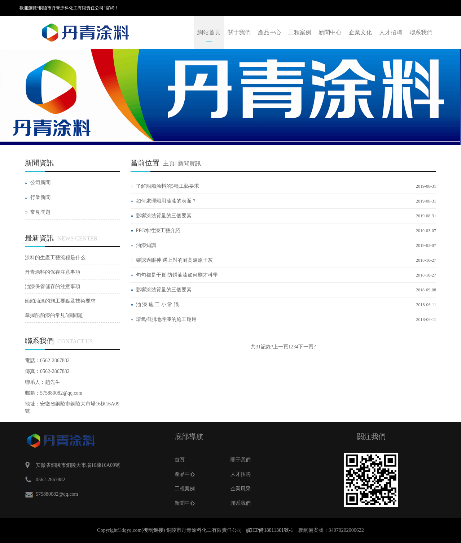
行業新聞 (40, 197)
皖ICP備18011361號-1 (269, 530)
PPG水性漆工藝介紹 (158, 230)
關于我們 (239, 32)
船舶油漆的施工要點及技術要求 (60, 301)
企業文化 (360, 32)
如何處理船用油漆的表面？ (166, 201)
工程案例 (299, 32)
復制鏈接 (153, 530)
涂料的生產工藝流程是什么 (55, 257)
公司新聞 (40, 182)
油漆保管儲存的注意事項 (52, 286)
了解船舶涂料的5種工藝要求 (167, 186)
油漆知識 (146, 245)
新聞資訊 (189, 163)
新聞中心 (330, 32)
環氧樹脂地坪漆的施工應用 (166, 319)
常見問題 (40, 212)
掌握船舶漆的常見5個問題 (54, 315)
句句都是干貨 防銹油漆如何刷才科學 (177, 275)
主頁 (169, 163)
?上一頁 (279, 346)
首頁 (180, 459)
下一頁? (307, 346)
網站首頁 (208, 32)
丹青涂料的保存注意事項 (52, 272)
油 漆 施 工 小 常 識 (157, 304)
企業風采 (240, 488)
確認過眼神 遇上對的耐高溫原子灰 (174, 260)
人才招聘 (390, 32)
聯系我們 (421, 32)
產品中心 (269, 32)
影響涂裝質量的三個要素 (164, 215)
